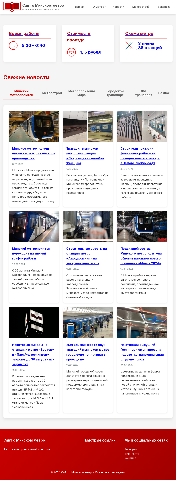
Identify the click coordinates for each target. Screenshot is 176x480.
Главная (79, 6)
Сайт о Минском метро (30, 6)
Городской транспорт (115, 93)
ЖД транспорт (143, 93)
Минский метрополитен (21, 93)
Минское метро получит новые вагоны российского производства (33, 153)
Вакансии (164, 6)
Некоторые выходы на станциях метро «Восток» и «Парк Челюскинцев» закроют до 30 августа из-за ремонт (33, 354)
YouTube (130, 458)
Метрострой (141, 6)
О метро (98, 6)
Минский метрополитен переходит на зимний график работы (31, 253)
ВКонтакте (131, 453)
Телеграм (130, 449)
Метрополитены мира (81, 93)
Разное (164, 93)
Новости (118, 6)
